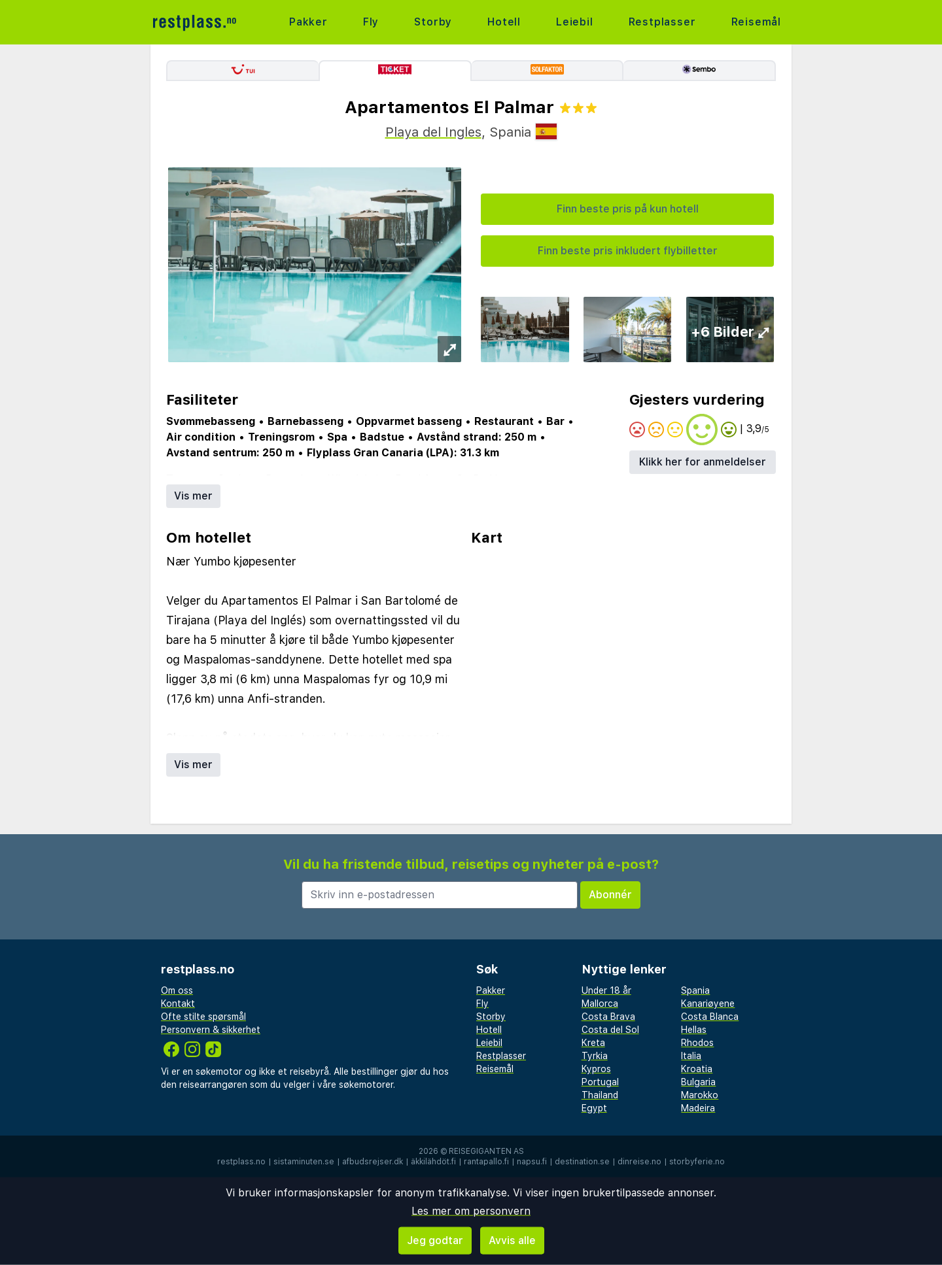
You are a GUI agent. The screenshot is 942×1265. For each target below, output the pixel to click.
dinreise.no (639, 1161)
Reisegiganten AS (486, 1151)
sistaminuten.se (303, 1161)
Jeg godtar (435, 1240)
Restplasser (662, 22)
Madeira (698, 1108)
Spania (695, 990)
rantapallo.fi (486, 1161)
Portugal (600, 1082)
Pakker (308, 22)
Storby (433, 22)
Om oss (177, 990)
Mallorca (600, 1003)
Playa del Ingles (433, 132)
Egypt (594, 1108)
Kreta (593, 1042)
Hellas (693, 1029)
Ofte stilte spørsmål (203, 1016)
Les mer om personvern (471, 1211)
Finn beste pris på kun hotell (628, 209)
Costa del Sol (610, 1029)
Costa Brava (608, 1016)
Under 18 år (606, 990)
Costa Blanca (710, 1016)
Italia (691, 1056)
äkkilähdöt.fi (433, 1161)
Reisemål (756, 22)
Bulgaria (698, 1082)
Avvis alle (512, 1240)
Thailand (600, 1095)
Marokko (699, 1095)
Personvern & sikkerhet (210, 1029)
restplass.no (241, 1161)
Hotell (504, 22)
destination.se (582, 1161)
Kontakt (178, 1003)
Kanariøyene (708, 1003)
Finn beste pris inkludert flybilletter (628, 251)
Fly (371, 22)
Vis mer (193, 496)
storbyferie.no (697, 1161)
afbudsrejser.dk (372, 1161)
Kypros (596, 1069)
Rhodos (697, 1042)
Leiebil (574, 22)
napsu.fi (532, 1161)
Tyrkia (595, 1056)
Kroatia (696, 1069)
